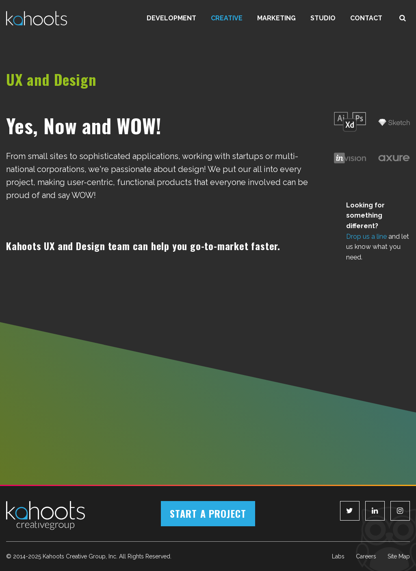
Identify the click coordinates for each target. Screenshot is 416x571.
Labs (338, 556)
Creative (227, 18)
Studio (323, 18)
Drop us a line (366, 236)
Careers (366, 556)
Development (171, 18)
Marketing (276, 18)
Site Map (399, 556)
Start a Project (208, 513)
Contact (366, 18)
